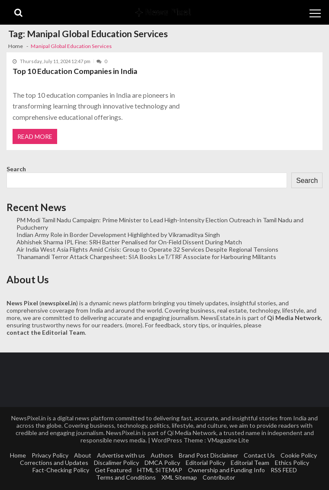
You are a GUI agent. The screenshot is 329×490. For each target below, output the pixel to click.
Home (18, 455)
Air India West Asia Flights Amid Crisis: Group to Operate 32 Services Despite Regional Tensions (147, 249)
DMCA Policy (162, 462)
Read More (34, 136)
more (134, 325)
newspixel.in (58, 303)
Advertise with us (121, 455)
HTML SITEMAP (159, 470)
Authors (162, 455)
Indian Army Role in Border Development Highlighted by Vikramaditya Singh (118, 234)
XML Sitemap (179, 477)
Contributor (219, 477)
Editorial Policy (205, 462)
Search (16, 169)
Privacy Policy (50, 455)
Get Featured (113, 470)
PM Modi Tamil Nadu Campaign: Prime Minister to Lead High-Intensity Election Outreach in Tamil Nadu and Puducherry (159, 223)
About (82, 455)
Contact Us (259, 455)
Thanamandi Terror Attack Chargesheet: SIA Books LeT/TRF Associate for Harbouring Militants (146, 256)
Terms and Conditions (126, 477)
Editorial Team (250, 462)
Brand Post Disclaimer (208, 455)
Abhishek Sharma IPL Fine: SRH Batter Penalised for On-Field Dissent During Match (129, 242)
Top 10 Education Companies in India (75, 71)
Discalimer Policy (116, 462)
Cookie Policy (299, 455)
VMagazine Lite (228, 440)
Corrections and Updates (54, 462)
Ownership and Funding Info (226, 470)
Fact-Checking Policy (60, 470)
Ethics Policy (292, 462)
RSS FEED (284, 470)
